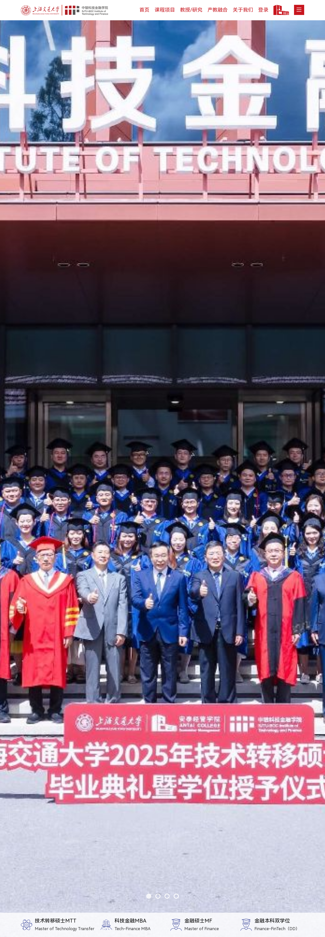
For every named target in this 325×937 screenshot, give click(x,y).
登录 (263, 10)
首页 (144, 10)
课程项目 (165, 10)
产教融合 (217, 10)
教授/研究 (191, 10)
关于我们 (243, 10)
